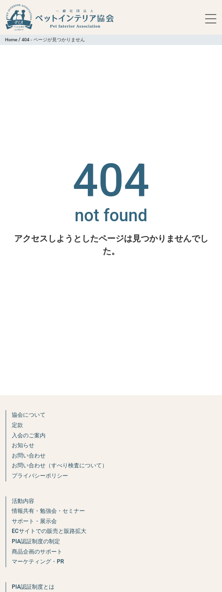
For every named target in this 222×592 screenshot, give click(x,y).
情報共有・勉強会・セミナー (48, 511)
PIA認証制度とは (33, 587)
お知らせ (23, 445)
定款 (17, 425)
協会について (29, 415)
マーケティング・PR (38, 561)
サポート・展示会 (34, 521)
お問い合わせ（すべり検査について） (59, 465)
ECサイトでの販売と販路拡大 (49, 531)
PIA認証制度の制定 (36, 541)
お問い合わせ (29, 455)
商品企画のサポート (37, 551)
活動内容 (23, 501)
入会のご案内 (29, 435)
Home (11, 39)
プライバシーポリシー (40, 475)
